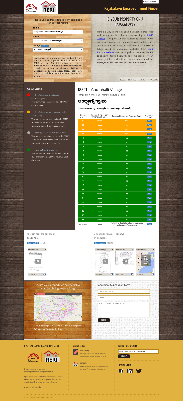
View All (45, 46)
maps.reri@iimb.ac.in (32, 387)
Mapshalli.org (84, 350)
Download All (33, 243)
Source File (31, 274)
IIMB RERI (83, 363)
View (149, 121)
